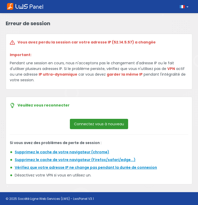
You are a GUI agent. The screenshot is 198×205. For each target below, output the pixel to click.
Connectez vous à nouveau (99, 124)
